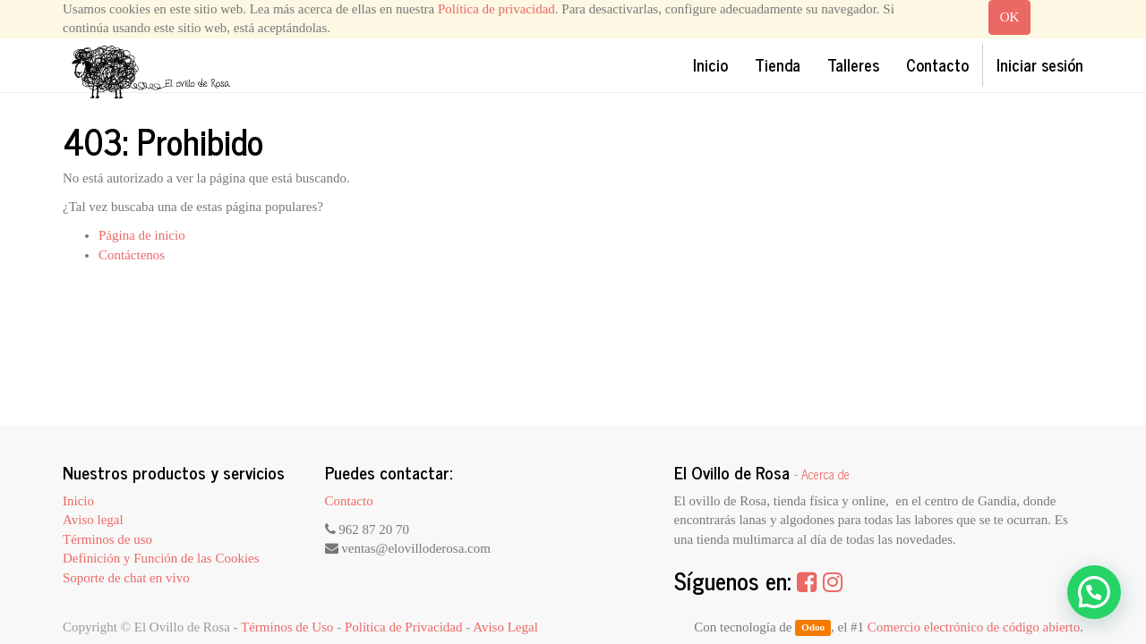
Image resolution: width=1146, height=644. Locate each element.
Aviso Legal (505, 627)
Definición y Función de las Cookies (161, 558)
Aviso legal (93, 520)
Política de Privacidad (404, 627)
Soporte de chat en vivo (126, 578)
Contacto (349, 501)
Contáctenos (131, 255)
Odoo (813, 628)
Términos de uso (107, 539)
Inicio (78, 501)
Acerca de (825, 474)
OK (1010, 17)
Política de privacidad (496, 9)
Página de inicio (141, 235)
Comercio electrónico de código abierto (974, 627)
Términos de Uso (287, 627)
